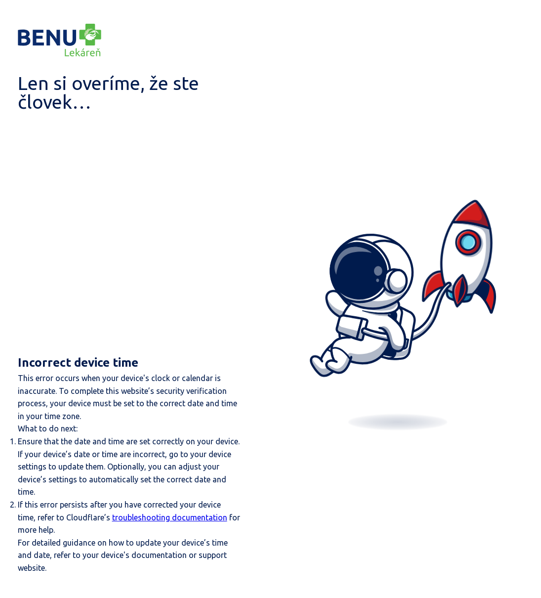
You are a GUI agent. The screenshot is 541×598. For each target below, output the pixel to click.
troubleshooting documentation (169, 517)
